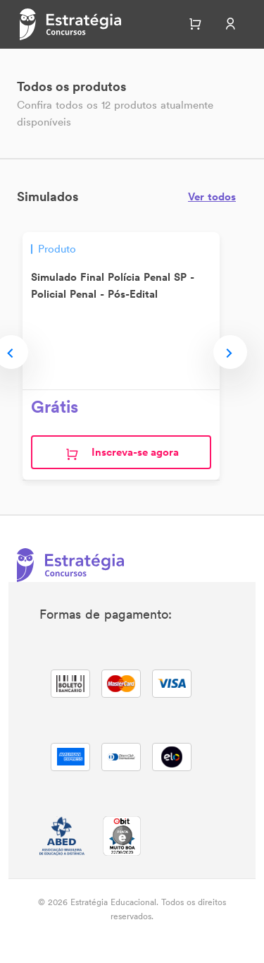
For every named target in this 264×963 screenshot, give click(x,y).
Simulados (47, 196)
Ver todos (212, 196)
